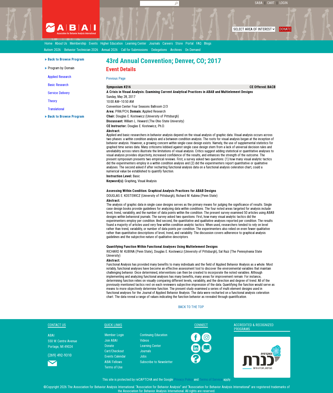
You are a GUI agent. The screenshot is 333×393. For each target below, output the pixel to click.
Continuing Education (153, 335)
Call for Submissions (134, 50)
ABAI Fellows (113, 362)
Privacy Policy (183, 380)
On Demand (192, 50)
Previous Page (116, 78)
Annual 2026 (110, 50)
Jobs (143, 356)
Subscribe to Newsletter (156, 362)
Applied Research (59, 77)
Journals (145, 351)
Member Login (114, 335)
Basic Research (58, 85)
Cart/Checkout (114, 351)
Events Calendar (115, 356)
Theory (52, 101)
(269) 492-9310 (60, 355)
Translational (56, 109)
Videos (144, 340)
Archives (176, 50)
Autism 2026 (52, 50)
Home (48, 43)
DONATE (285, 29)
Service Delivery (59, 93)
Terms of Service (211, 380)
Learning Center (150, 346)
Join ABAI (110, 340)
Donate (109, 346)
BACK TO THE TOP (191, 307)
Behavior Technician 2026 (81, 50)
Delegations (159, 50)
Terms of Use (113, 367)
